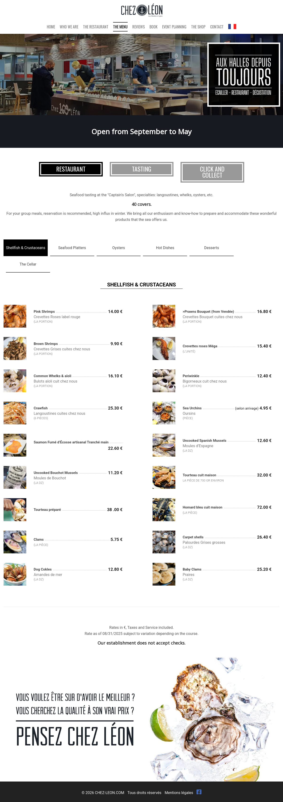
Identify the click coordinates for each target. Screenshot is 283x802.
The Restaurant (95, 27)
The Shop (198, 27)
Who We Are (69, 27)
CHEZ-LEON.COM (109, 792)
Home (51, 27)
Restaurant (71, 168)
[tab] (26, 247)
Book (153, 27)
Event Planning (174, 27)
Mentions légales (179, 792)
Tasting (141, 168)
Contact (217, 27)
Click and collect (212, 172)
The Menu (120, 27)
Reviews (138, 27)
